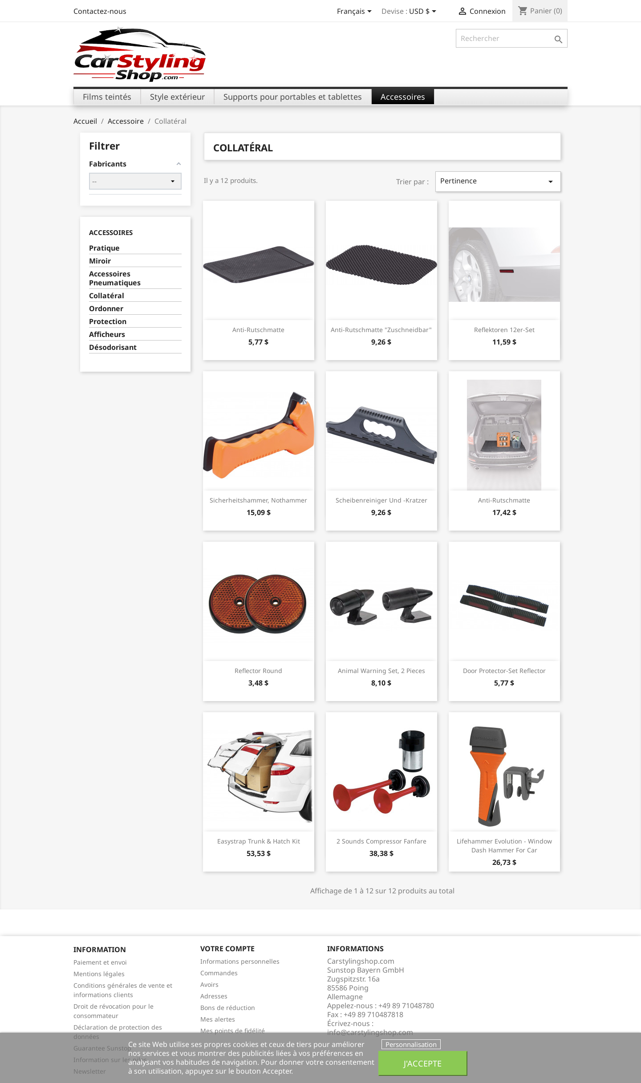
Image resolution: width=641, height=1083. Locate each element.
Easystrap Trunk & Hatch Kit (258, 841)
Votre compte (227, 948)
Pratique (104, 248)
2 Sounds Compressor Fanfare (381, 841)
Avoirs (209, 984)
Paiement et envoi (100, 962)
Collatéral (106, 295)
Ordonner (106, 308)
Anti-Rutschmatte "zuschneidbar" (381, 329)
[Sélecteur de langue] (356, 12)
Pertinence (498, 181)
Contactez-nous (99, 11)
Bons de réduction (227, 1007)
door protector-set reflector (504, 670)
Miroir (100, 261)
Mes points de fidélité (232, 1030)
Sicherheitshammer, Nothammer (258, 500)
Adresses (213, 996)
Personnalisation (411, 1044)
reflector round (258, 670)
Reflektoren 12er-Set (504, 329)
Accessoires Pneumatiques (115, 278)
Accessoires (111, 232)
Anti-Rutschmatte (258, 329)
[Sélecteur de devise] (424, 12)
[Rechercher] (512, 38)
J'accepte (423, 1063)
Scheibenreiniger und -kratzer (381, 500)
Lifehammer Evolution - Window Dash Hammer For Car (504, 845)
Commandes (219, 973)
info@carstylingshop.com (370, 1032)
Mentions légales (99, 973)
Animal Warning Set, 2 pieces (381, 670)
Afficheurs (107, 334)
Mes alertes (217, 1019)
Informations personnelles (240, 961)
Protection (107, 321)
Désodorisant (113, 347)
